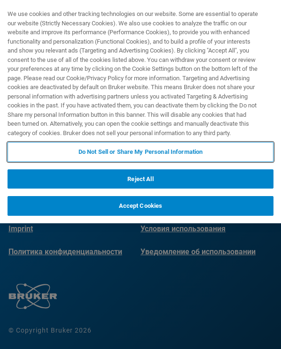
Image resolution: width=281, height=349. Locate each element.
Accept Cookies (141, 205)
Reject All (140, 178)
